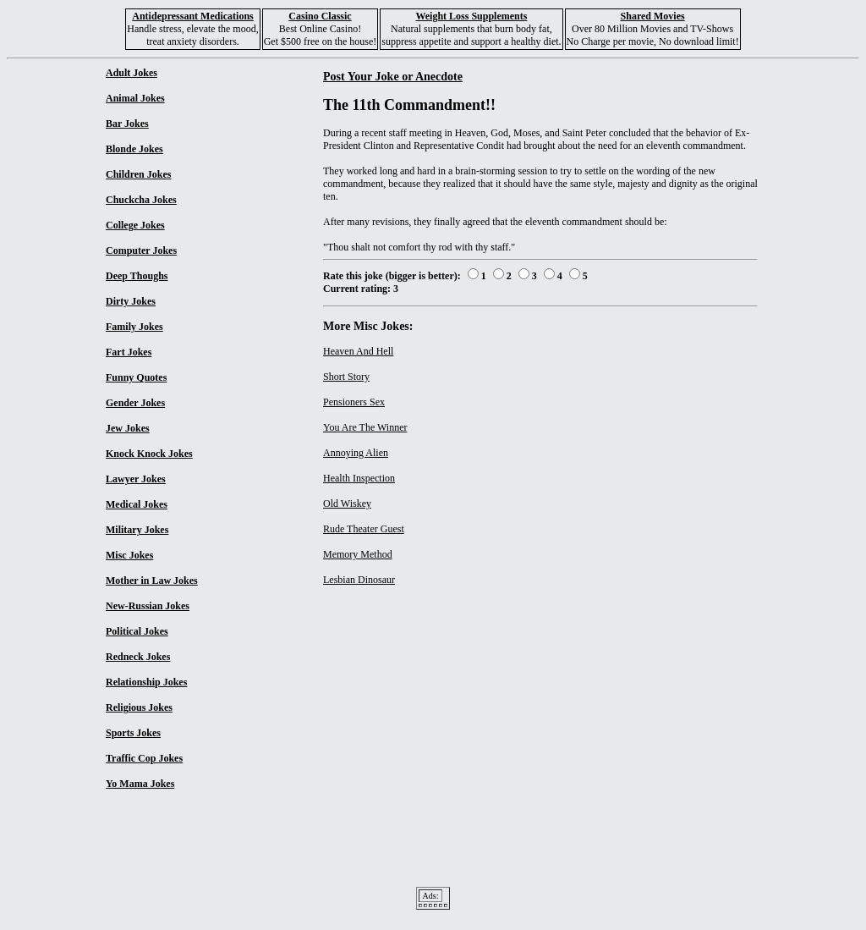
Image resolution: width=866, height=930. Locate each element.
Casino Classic (319, 16)
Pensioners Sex (354, 402)
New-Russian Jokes (147, 606)
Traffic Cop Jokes (144, 758)
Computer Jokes (141, 250)
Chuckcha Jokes (141, 200)
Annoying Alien (355, 453)
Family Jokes (134, 327)
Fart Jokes (128, 352)
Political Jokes (137, 631)
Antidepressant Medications (192, 16)
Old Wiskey (347, 503)
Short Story (346, 376)
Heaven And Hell (358, 351)
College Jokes (135, 225)
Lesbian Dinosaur (359, 580)
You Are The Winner (365, 427)
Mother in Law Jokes (152, 580)
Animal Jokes (135, 98)
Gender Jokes (135, 403)
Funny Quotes (136, 377)
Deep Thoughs (136, 276)
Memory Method (357, 554)
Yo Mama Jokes (140, 784)
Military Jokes (137, 530)
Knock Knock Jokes (149, 453)
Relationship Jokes (146, 682)
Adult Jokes (131, 73)
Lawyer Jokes (136, 479)
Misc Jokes (129, 555)
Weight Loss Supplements (471, 16)
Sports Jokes (133, 733)
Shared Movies (653, 16)
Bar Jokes (127, 123)
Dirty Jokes (131, 301)
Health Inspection (359, 478)
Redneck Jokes (138, 657)
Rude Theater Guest (363, 529)
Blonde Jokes (134, 149)
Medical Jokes (136, 504)
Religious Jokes (139, 707)
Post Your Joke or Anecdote (393, 76)
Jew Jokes (128, 428)
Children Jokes (138, 174)
